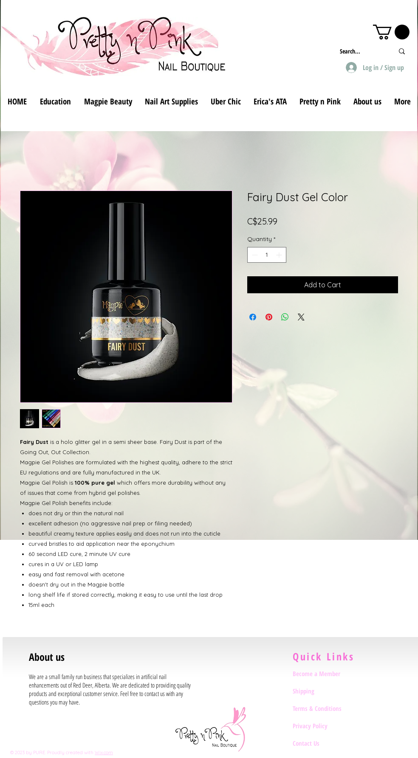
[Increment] (279, 254)
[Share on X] (301, 317)
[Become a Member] (323, 673)
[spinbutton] (266, 254)
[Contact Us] (323, 743)
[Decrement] (254, 254)
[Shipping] (323, 690)
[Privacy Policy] (323, 725)
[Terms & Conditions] (323, 708)
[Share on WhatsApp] (285, 317)
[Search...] (360, 51)
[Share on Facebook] (253, 317)
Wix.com (104, 752)
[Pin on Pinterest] (269, 317)
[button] (391, 32)
